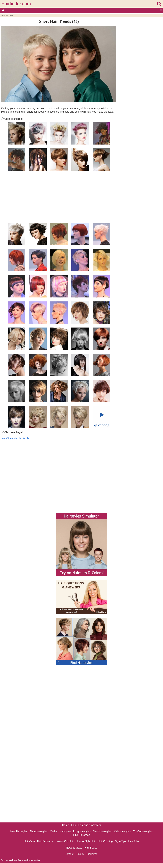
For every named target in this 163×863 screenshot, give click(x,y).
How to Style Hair (86, 841)
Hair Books (91, 847)
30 (15, 437)
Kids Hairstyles (122, 831)
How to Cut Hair (65, 841)
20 (11, 437)
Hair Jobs (133, 841)
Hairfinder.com (16, 3)
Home (2, 15)
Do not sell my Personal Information (21, 860)
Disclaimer (92, 854)
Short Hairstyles (39, 831)
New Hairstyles (18, 831)
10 (7, 437)
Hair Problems (45, 841)
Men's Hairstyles (102, 831)
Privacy (80, 854)
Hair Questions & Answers (86, 825)
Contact (69, 854)
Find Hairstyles (81, 835)
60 (28, 437)
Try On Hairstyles (143, 831)
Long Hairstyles (82, 831)
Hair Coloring (105, 841)
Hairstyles (9, 15)
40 (19, 437)
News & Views (74, 847)
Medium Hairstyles (60, 831)
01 (3, 437)
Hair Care (29, 841)
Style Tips (120, 841)
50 (23, 437)
